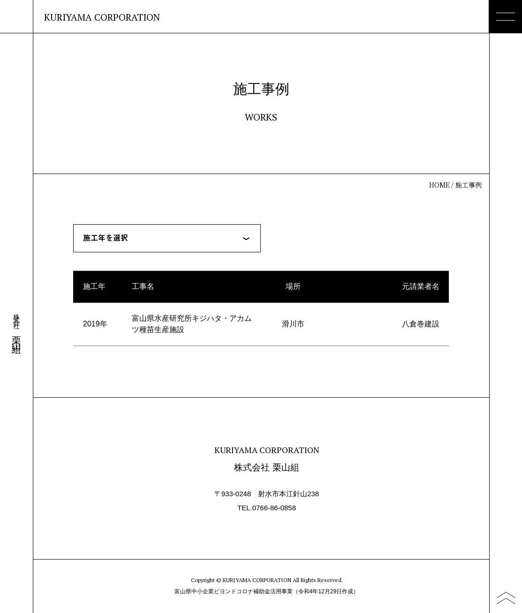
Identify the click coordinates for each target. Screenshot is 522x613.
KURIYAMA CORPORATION (102, 17)
